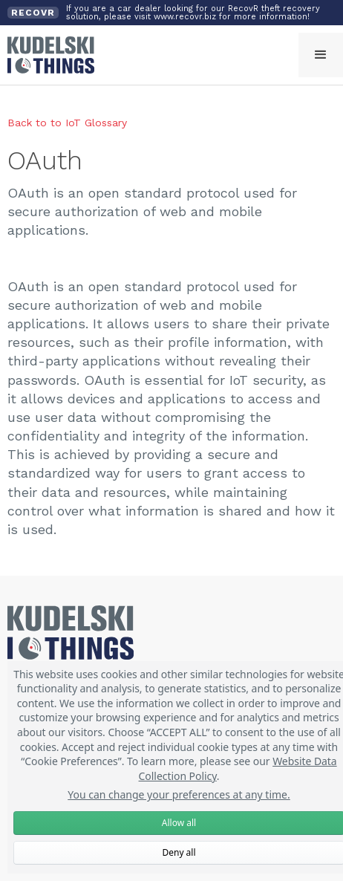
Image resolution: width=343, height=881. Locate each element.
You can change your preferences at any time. (179, 794)
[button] (320, 55)
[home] (47, 55)
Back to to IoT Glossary (67, 123)
